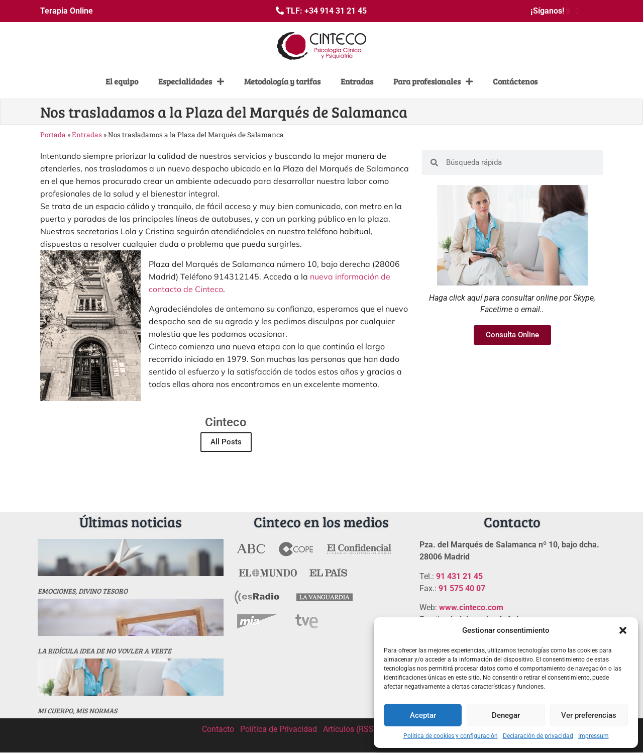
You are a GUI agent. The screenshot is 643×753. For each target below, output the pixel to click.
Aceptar (423, 715)
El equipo (121, 81)
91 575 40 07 (462, 588)
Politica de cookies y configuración (450, 735)
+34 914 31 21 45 (335, 11)
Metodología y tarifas (282, 81)
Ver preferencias (588, 715)
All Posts (226, 441)
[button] (623, 630)
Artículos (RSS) (350, 729)
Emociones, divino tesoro (83, 591)
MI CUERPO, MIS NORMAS (77, 710)
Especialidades (191, 81)
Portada (53, 134)
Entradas (357, 81)
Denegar (506, 715)
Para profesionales (433, 81)
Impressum (593, 735)
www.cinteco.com (471, 607)
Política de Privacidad (278, 729)
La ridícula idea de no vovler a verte (104, 650)
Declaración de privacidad (538, 735)
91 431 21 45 (459, 576)
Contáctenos (515, 81)
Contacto (218, 729)
